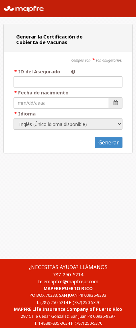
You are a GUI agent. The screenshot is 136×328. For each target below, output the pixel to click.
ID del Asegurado (42, 71)
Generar (108, 142)
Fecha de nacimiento (43, 92)
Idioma (27, 113)
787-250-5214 (68, 274)
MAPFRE (26, 8)
